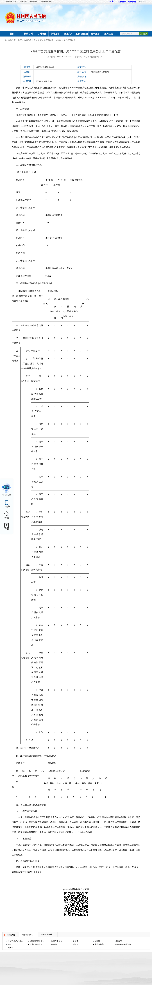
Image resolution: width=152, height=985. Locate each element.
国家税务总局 (56, 941)
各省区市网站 (48, 934)
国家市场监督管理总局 (37, 941)
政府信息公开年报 (45, 40)
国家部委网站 (29, 934)
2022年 (58, 40)
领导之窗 (55, 34)
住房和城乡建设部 (123, 944)
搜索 (145, 33)
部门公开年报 (69, 40)
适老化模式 (120, 2)
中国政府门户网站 (15, 941)
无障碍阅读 (132, 2)
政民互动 (108, 34)
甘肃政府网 (23, 2)
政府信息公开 (82, 34)
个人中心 (111, 2)
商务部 (10, 948)
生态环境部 (99, 944)
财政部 (75, 944)
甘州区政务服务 (46, 2)
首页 (12, 34)
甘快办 (6, 506)
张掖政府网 (33, 2)
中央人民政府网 (10, 2)
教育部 (119, 941)
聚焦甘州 (28, 34)
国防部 (97, 941)
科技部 (10, 944)
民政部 (54, 944)
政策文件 (68, 34)
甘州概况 (42, 34)
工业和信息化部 (36, 944)
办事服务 (95, 34)
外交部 (75, 941)
